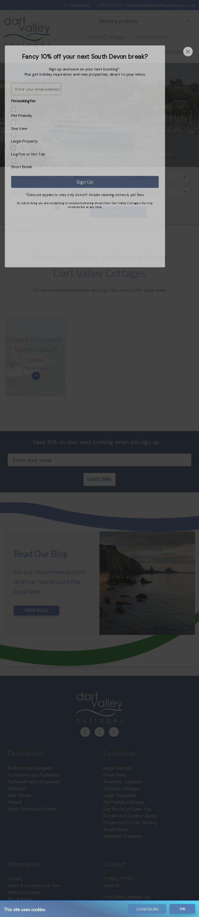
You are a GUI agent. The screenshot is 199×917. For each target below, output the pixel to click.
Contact (15, 823)
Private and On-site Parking (130, 766)
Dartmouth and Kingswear (34, 726)
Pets (68, 207)
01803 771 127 (112, 5)
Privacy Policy (20, 870)
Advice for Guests (24, 836)
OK (182, 909)
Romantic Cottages (121, 732)
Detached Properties (123, 780)
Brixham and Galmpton (30, 712)
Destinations (152, 36)
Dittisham (17, 732)
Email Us (111, 829)
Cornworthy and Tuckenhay (34, 719)
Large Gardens (117, 712)
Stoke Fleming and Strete (32, 753)
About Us (140, 52)
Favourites (76, 5)
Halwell (15, 746)
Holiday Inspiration (92, 52)
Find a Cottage (106, 36)
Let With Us (178, 52)
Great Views (114, 719)
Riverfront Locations (122, 726)
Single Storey (115, 773)
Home (7, 228)
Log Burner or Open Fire (127, 753)
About (13, 864)
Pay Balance (20, 843)
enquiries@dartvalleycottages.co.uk (161, 5)
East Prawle (19, 739)
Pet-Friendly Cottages (123, 746)
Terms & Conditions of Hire (33, 829)
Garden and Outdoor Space (130, 760)
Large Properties (119, 739)
